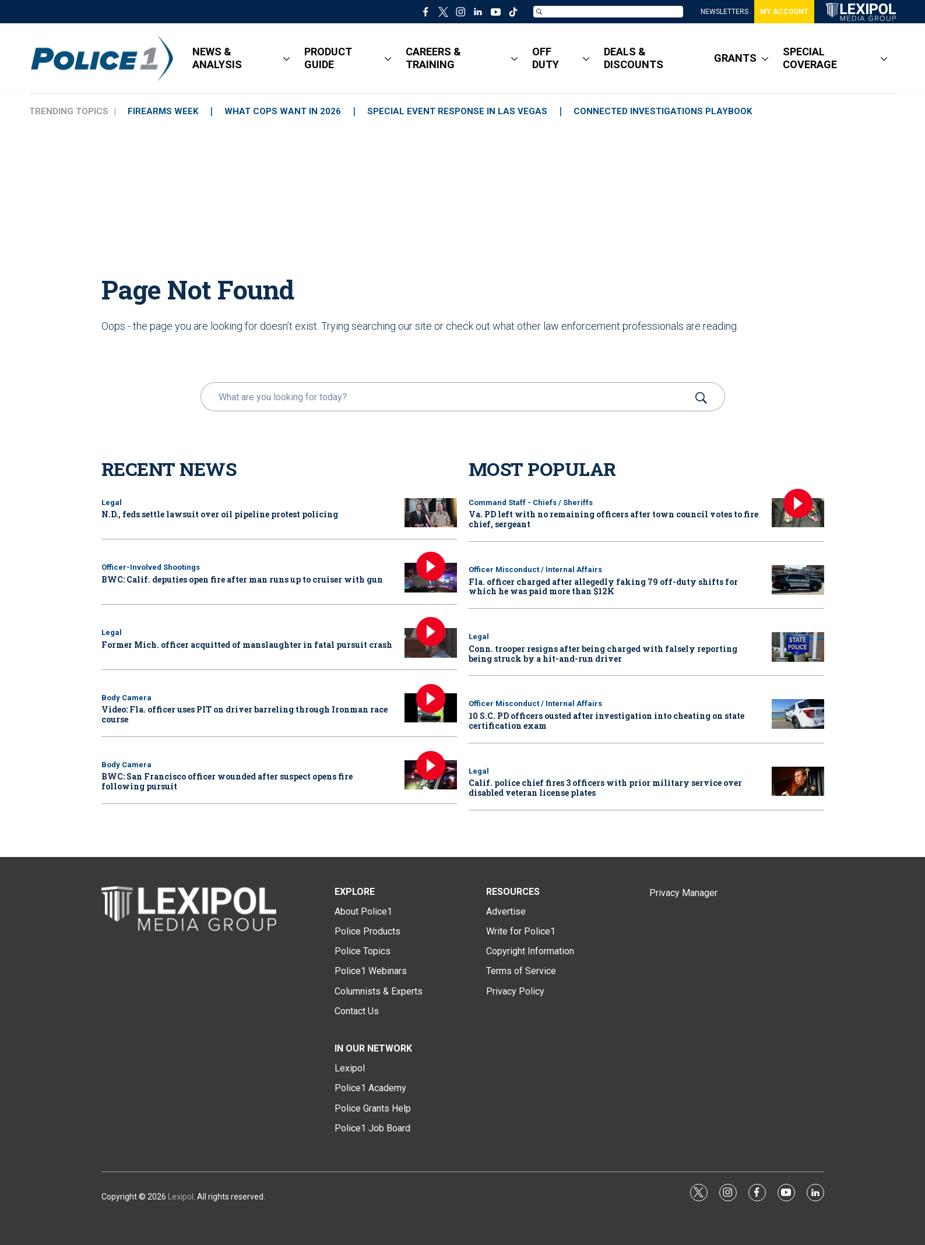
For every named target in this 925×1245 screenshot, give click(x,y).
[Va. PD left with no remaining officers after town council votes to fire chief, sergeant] (798, 513)
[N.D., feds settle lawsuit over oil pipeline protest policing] (431, 513)
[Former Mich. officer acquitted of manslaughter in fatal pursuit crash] (431, 643)
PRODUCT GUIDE (328, 57)
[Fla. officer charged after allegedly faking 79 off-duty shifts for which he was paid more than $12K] (798, 580)
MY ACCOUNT (784, 12)
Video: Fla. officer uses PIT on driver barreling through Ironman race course (244, 714)
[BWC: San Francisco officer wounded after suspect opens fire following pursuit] (431, 775)
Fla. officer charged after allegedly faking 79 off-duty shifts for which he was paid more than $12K (603, 586)
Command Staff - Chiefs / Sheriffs (531, 502)
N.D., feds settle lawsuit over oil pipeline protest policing (219, 514)
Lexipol (181, 1196)
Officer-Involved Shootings (150, 567)
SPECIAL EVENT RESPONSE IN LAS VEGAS (457, 111)
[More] (286, 58)
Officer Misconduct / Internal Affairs (535, 569)
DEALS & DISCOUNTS (633, 57)
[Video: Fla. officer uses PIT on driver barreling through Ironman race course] (431, 708)
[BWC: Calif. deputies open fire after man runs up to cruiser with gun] (431, 577)
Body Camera (126, 697)
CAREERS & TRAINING (433, 57)
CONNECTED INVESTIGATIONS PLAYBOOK (663, 111)
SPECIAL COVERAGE (810, 57)
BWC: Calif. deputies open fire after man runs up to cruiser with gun (242, 579)
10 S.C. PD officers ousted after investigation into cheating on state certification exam (606, 720)
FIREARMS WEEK (163, 111)
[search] (446, 396)
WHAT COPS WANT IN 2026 (282, 111)
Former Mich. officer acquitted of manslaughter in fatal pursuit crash (246, 644)
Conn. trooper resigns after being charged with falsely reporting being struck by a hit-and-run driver (603, 653)
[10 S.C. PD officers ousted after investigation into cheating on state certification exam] (798, 714)
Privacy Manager (683, 892)
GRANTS (735, 58)
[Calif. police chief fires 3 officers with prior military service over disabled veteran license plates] (798, 781)
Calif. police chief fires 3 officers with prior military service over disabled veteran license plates (605, 787)
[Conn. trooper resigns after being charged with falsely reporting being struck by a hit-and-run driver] (798, 647)
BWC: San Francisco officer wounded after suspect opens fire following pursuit (227, 781)
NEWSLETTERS (724, 12)
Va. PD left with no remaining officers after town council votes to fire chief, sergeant (613, 519)
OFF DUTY (545, 57)
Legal (111, 502)
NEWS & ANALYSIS (217, 57)
